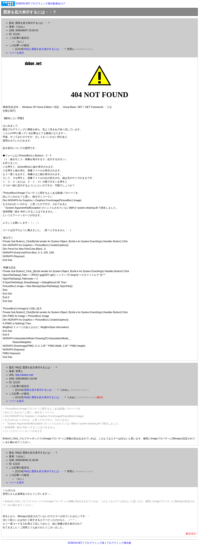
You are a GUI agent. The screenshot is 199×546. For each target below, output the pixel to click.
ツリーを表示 (16, 52)
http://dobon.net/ (24, 375)
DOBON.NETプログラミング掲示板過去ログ (40, 3)
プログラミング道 (94, 542)
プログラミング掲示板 (118, 542)
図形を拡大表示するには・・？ (41, 390)
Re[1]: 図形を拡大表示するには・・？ (45, 49)
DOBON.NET (75, 542)
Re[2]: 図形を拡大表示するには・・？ (45, 397)
